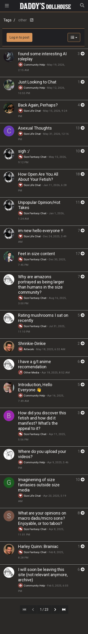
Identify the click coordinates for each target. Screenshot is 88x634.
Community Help (31, 64)
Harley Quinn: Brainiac (38, 546)
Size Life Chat (29, 110)
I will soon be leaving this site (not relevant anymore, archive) (43, 574)
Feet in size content (36, 253)
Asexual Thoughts (35, 128)
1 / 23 (44, 609)
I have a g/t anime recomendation (34, 364)
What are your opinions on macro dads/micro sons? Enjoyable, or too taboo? (42, 518)
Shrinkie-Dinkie (32, 343)
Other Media (28, 372)
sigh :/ (24, 151)
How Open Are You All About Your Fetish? (38, 177)
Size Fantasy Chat (32, 156)
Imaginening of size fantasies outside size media (39, 484)
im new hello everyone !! (40, 230)
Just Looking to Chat (37, 81)
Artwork (26, 349)
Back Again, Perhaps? (38, 105)
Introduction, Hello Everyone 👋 (35, 387)
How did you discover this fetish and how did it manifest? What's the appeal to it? (42, 420)
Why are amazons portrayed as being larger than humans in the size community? (41, 284)
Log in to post (19, 37)
